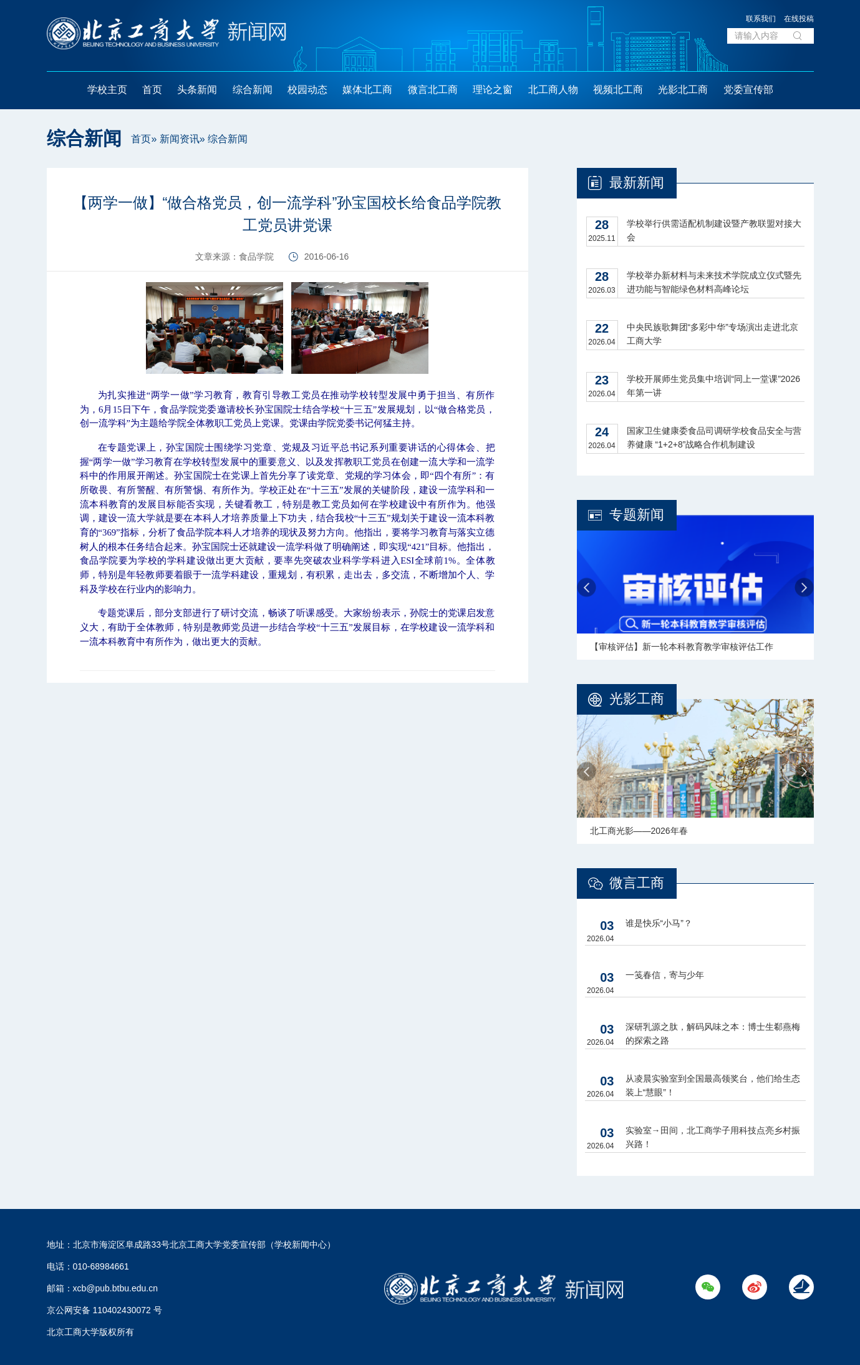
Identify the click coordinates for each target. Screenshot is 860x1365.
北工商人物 (553, 89)
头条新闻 (197, 89)
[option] (695, 587)
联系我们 (761, 18)
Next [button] (804, 587)
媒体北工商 (367, 89)
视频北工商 (618, 89)
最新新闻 (636, 182)
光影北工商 (683, 89)
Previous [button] (586, 587)
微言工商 (636, 883)
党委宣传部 (748, 89)
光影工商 (636, 699)
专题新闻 (636, 514)
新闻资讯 (180, 139)
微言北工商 (433, 89)
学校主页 (107, 89)
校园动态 (307, 89)
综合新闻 (253, 89)
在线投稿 (799, 18)
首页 (152, 89)
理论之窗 (493, 89)
